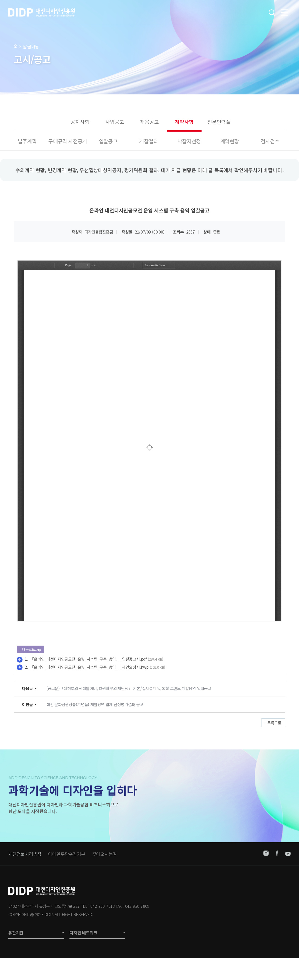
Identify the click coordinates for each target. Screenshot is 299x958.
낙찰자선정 (189, 141)
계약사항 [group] (184, 121)
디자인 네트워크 (83, 933)
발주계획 (27, 141)
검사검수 (270, 141)
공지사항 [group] (80, 121)
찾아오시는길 (104, 854)
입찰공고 (108, 141)
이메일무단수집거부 (66, 854)
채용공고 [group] (149, 121)
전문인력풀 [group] (219, 121)
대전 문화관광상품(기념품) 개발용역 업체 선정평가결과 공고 (94, 704)
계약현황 (229, 141)
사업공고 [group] (114, 121)
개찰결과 (148, 141)
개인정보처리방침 (24, 854)
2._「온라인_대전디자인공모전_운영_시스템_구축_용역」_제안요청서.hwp (87, 667)
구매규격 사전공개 (67, 141)
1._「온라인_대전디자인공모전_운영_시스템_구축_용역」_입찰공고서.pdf (86, 659)
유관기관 (16, 933)
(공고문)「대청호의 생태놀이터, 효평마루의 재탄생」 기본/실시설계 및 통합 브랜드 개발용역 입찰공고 (128, 688)
